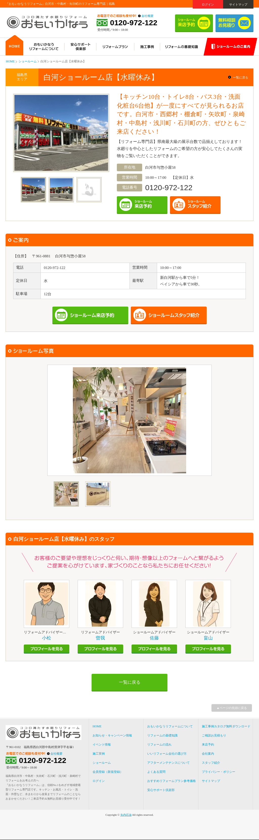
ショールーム (27, 61)
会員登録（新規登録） (108, 772)
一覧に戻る (240, 77)
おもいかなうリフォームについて (170, 726)
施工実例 (99, 753)
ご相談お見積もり (214, 735)
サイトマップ (238, 4)
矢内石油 (126, 814)
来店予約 (208, 744)
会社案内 (208, 753)
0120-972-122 (133, 23)
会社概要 (147, 16)
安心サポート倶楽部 (161, 790)
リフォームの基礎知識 (162, 735)
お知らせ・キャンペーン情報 (112, 735)
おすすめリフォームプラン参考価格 (171, 781)
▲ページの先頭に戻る (232, 708)
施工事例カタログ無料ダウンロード (226, 726)
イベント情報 (102, 744)
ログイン (208, 4)
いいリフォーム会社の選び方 (167, 753)
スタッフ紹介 (211, 762)
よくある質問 (156, 772)
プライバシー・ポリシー (218, 772)
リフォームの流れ (159, 744)
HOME (10, 61)
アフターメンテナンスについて (168, 762)
